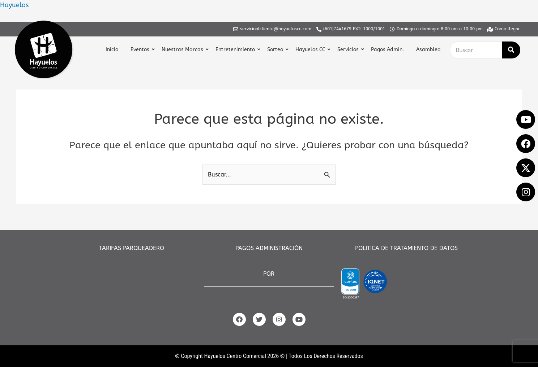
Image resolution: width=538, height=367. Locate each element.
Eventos (141, 50)
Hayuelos (14, 5)
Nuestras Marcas (183, 50)
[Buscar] (476, 49)
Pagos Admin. (387, 50)
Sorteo (276, 50)
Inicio (112, 50)
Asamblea (428, 50)
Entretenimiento (236, 50)
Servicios (348, 50)
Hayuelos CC (311, 50)
